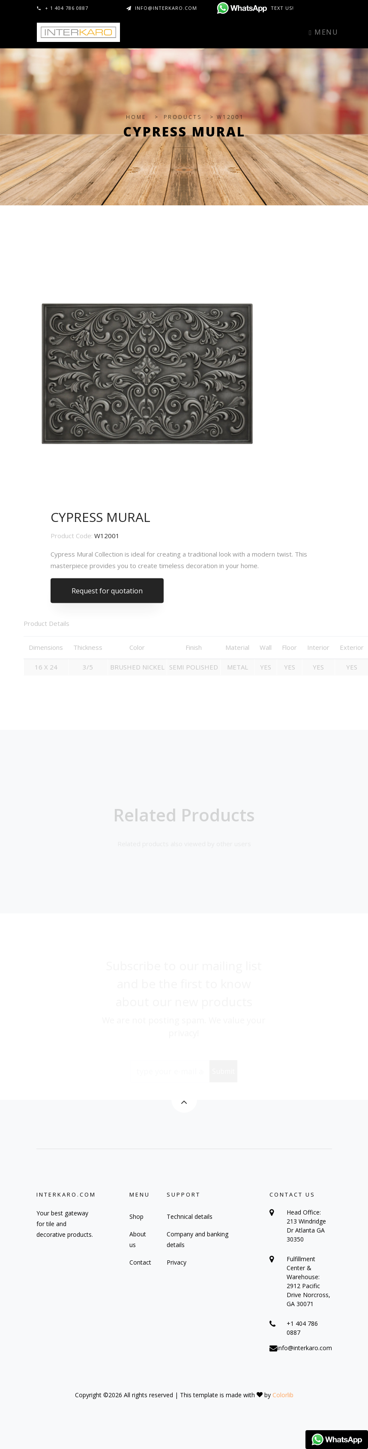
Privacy (176, 1262)
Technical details (189, 1216)
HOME (136, 117)
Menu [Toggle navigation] (323, 32)
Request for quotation (107, 594)
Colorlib (282, 1395)
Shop (136, 1216)
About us (137, 1239)
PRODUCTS (183, 117)
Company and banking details (197, 1239)
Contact (140, 1262)
